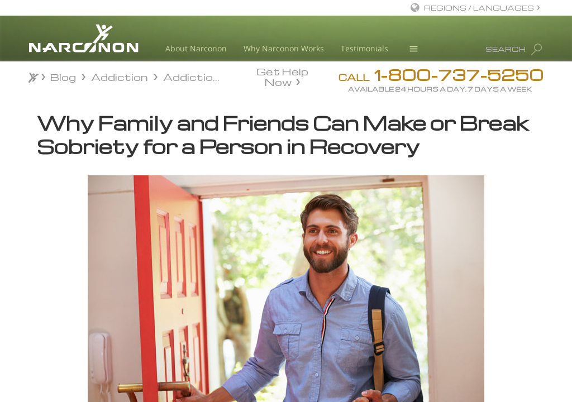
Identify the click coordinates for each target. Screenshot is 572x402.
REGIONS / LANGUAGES (479, 7)
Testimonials (364, 48)
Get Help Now (282, 76)
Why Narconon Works (284, 48)
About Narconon (196, 48)
